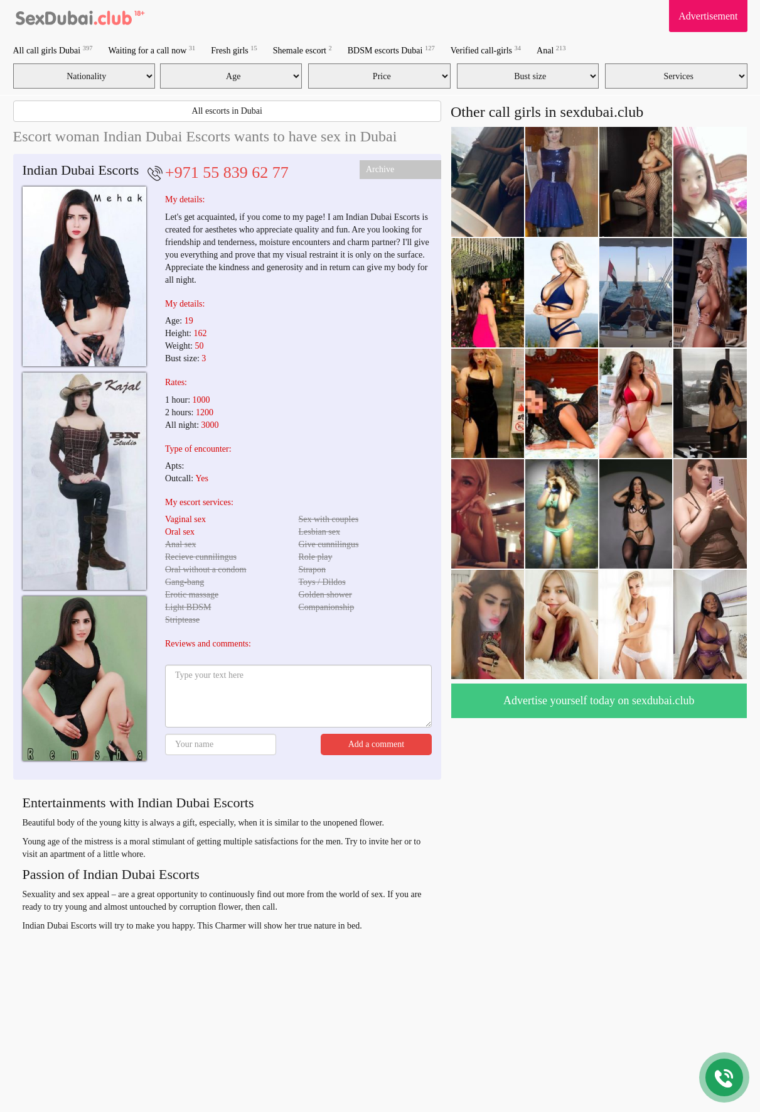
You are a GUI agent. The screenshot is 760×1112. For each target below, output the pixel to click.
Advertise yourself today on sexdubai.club (598, 700)
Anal (551, 50)
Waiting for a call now (151, 50)
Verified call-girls (486, 50)
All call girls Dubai (53, 50)
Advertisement (707, 16)
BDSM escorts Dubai (391, 50)
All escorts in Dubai (227, 111)
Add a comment (376, 744)
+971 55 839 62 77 (227, 172)
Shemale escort (302, 50)
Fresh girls (234, 50)
